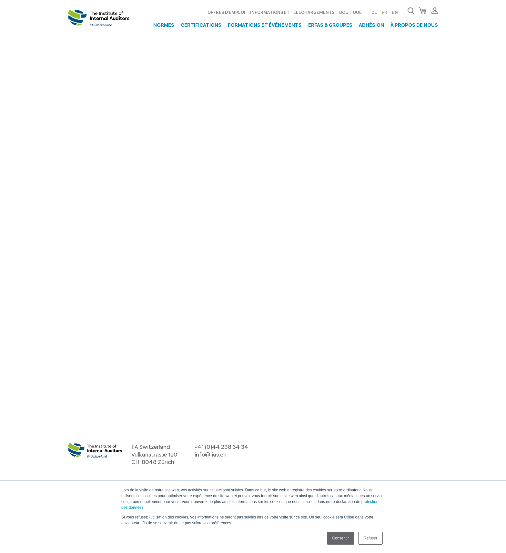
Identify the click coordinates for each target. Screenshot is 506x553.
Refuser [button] (370, 538)
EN (395, 12)
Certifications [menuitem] (201, 25)
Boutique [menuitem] (350, 12)
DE (374, 12)
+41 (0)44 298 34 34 (221, 446)
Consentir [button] (340, 538)
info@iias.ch (211, 454)
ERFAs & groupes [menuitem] (330, 25)
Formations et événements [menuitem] (265, 25)
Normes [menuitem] (163, 25)
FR (384, 12)
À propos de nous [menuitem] (414, 25)
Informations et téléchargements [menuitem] (292, 12)
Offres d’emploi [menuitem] (226, 12)
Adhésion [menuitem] (371, 25)
